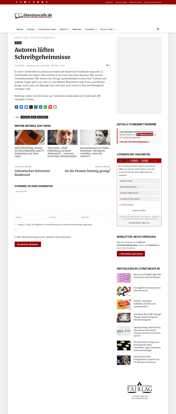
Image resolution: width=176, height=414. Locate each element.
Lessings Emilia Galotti (130, 198)
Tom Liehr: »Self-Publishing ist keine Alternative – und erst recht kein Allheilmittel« (62, 152)
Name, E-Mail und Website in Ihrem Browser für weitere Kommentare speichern (55, 224)
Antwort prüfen (139, 210)
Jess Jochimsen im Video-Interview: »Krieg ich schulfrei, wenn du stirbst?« (95, 151)
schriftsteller (42, 117)
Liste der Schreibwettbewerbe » (134, 141)
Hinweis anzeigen (126, 205)
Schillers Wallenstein (129, 193)
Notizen (25, 38)
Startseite (18, 38)
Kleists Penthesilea (128, 187)
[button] (158, 29)
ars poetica (25, 117)
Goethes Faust (126, 181)
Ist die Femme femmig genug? (87, 171)
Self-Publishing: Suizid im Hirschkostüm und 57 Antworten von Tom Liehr (28, 151)
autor (33, 117)
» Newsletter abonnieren (131, 253)
